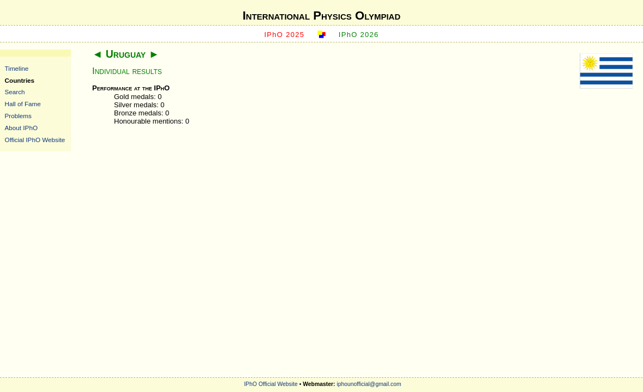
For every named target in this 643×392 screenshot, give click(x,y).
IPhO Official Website (270, 384)
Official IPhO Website (35, 139)
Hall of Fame (23, 103)
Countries (20, 80)
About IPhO (21, 127)
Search (15, 91)
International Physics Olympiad (322, 15)
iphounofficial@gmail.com (368, 384)
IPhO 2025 (284, 34)
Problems (18, 115)
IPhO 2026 (359, 34)
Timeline (17, 68)
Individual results (127, 71)
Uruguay (126, 54)
